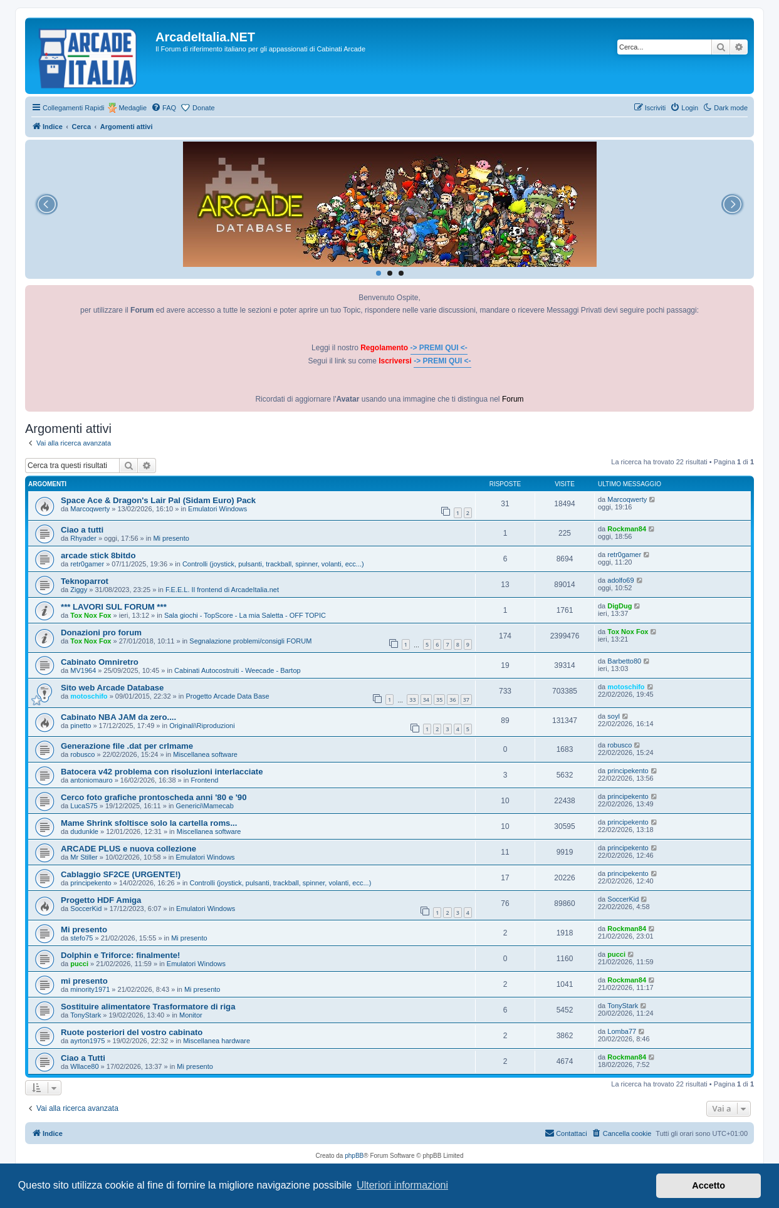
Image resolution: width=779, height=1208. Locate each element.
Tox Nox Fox (90, 615)
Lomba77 (621, 1031)
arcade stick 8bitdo (98, 555)
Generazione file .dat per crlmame (127, 746)
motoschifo (88, 696)
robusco (82, 754)
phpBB (354, 1155)
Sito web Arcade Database (112, 687)
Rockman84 (626, 529)
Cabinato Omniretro (100, 662)
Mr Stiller (83, 857)
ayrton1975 (87, 1040)
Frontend (204, 780)
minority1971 (90, 989)
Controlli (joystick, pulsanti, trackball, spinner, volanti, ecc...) (273, 564)
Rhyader (83, 538)
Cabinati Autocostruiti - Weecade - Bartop (237, 670)
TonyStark (85, 1015)
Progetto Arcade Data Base (227, 696)
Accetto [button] (708, 1185)
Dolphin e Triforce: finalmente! (120, 955)
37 (466, 699)
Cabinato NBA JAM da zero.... (118, 717)
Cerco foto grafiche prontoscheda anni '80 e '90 (153, 797)
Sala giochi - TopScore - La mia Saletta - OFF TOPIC (245, 615)
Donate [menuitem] (203, 108)
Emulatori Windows (217, 509)
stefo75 (81, 938)
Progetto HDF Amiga (101, 900)
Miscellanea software (205, 754)
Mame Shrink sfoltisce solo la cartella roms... (149, 823)
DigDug (619, 606)
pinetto (80, 725)
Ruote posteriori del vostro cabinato (131, 1032)
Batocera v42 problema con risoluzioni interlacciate (162, 771)
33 (412, 699)
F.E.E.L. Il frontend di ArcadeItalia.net (222, 589)
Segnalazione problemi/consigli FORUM (250, 641)
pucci (79, 963)
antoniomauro (91, 780)
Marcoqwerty (90, 509)
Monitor (190, 1015)
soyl (613, 716)
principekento (627, 770)
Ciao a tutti (82, 529)
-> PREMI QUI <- (439, 347)
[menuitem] (163, 107)
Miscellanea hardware (216, 1040)
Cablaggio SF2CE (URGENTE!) (120, 874)
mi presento (84, 981)
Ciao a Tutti (83, 1058)
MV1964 (83, 670)
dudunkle (84, 831)
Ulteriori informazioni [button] (402, 1185)
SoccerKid (86, 908)
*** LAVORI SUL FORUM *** (114, 607)
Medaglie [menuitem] (132, 108)
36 (452, 699)
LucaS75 (83, 806)
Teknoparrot (84, 581)
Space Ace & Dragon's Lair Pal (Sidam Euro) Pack (158, 500)
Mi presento (171, 538)
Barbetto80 (624, 661)
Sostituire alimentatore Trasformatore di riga (148, 1006)
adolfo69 (620, 580)
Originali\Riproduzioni (202, 725)
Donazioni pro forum (101, 632)
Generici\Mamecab (205, 806)
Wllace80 (84, 1066)
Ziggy (78, 589)
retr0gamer (87, 564)
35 (439, 699)
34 (426, 699)
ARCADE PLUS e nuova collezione (128, 848)
